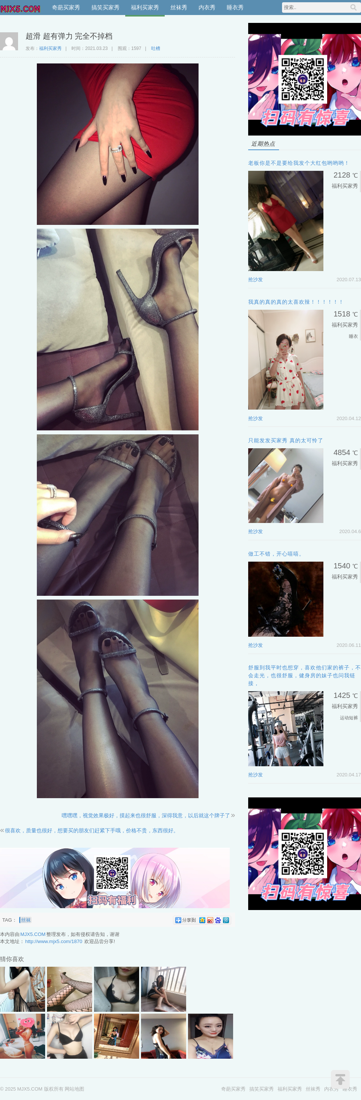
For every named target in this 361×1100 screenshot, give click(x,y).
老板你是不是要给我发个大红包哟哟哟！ (299, 163)
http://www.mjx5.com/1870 (53, 941)
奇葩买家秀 (66, 7)
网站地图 (74, 1089)
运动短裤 (349, 717)
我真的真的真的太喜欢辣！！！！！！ (296, 302)
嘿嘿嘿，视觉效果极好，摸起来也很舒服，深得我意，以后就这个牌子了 (146, 815)
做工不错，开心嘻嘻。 (276, 554)
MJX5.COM (20, 7)
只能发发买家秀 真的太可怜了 (285, 440)
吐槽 (155, 48)
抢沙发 (255, 279)
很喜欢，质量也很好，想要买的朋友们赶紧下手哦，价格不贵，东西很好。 (92, 830)
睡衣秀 (235, 7)
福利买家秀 (145, 7)
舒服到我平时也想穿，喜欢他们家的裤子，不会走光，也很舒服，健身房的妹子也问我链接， (304, 675)
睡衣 (353, 336)
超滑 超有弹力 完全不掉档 (69, 36)
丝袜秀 (178, 7)
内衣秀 (207, 7)
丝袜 (26, 920)
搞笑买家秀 (105, 7)
